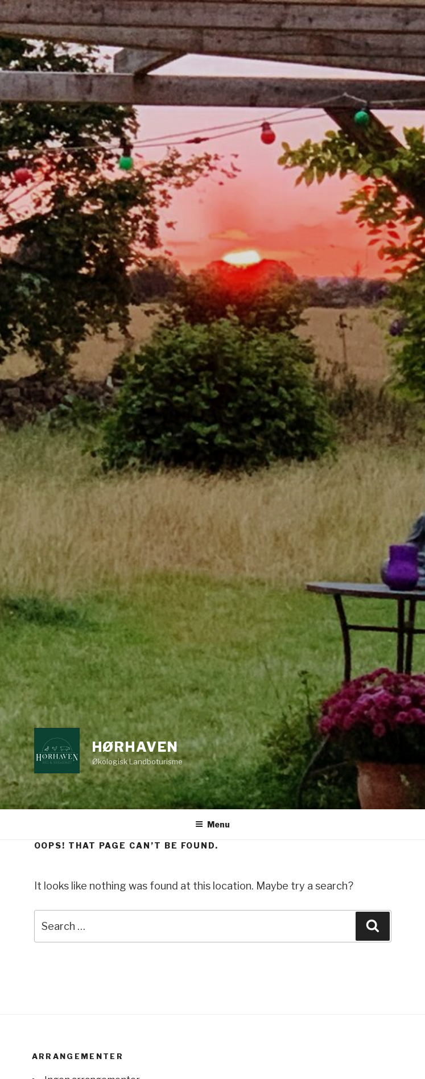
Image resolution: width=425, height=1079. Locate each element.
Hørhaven (135, 747)
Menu (212, 824)
